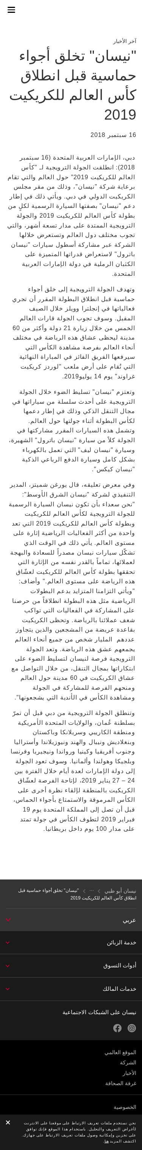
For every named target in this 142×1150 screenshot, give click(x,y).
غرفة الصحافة (120, 1083)
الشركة (128, 1062)
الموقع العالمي (120, 1052)
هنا (107, 1141)
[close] (8, 1123)
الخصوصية (125, 1107)
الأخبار (129, 1073)
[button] (11, 10)
